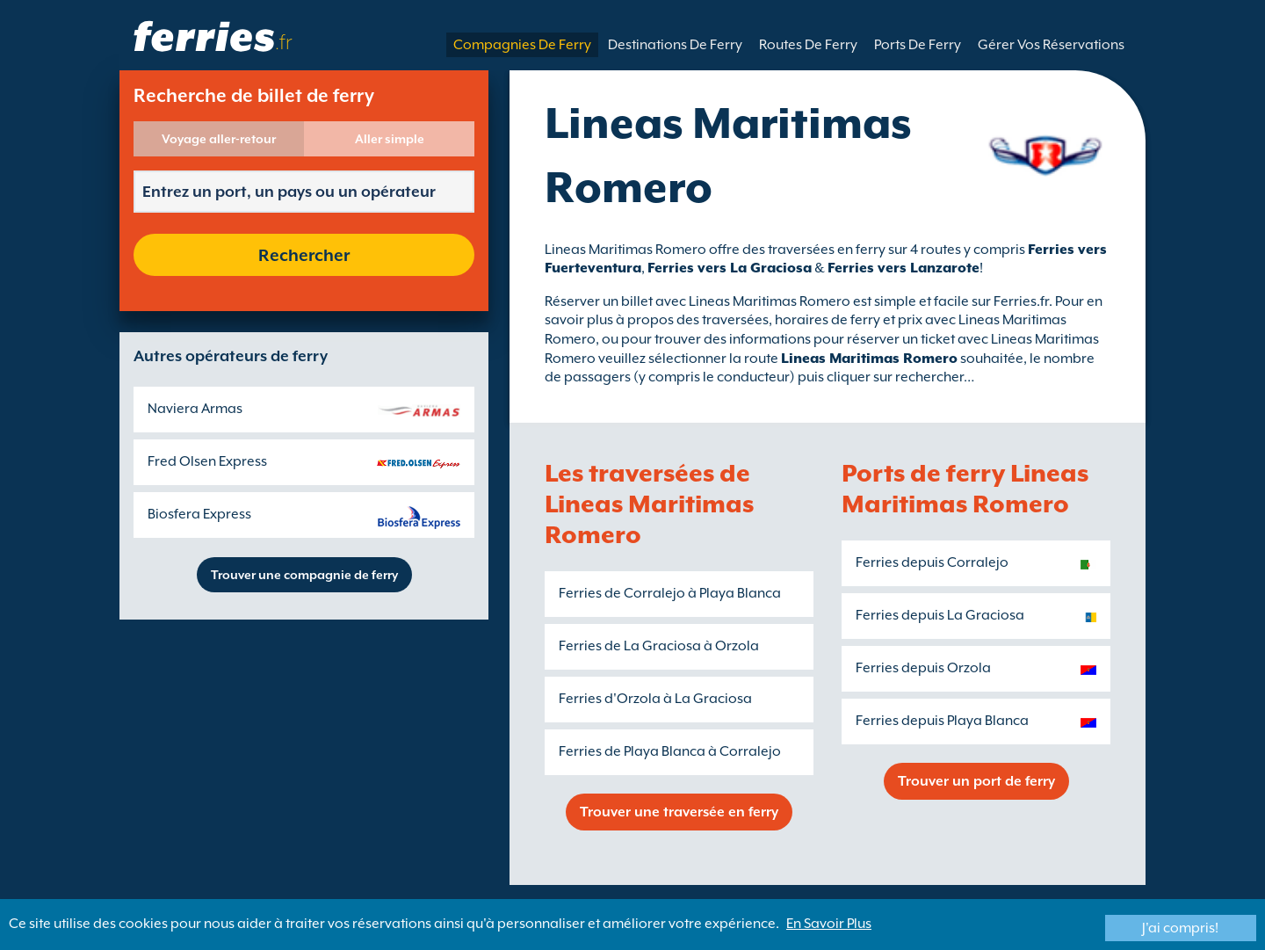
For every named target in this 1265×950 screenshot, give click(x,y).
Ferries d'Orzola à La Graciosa (655, 699)
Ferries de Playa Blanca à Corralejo (670, 751)
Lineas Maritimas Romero (869, 358)
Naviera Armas (195, 409)
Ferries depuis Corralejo (932, 562)
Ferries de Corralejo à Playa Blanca (670, 593)
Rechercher (304, 255)
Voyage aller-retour (219, 139)
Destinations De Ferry (675, 45)
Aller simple (389, 139)
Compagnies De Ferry (522, 45)
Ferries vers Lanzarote (903, 268)
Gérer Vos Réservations (1051, 45)
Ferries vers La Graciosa (729, 268)
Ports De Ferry (917, 45)
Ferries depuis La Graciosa (940, 615)
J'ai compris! (1180, 928)
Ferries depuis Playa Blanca (942, 721)
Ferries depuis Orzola (923, 668)
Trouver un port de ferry (976, 781)
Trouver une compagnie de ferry (304, 575)
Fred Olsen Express (207, 461)
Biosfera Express (199, 514)
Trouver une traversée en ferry (679, 812)
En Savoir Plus (828, 924)
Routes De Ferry (808, 45)
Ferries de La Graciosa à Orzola (659, 646)
